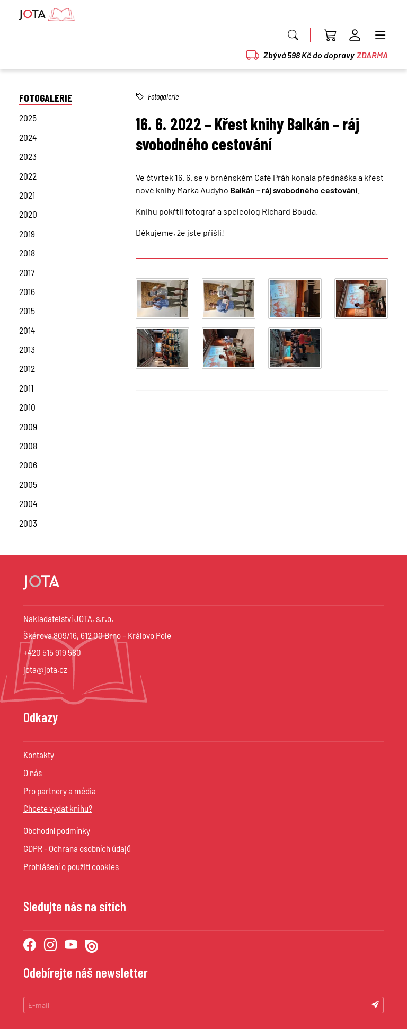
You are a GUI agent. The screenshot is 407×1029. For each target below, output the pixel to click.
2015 (27, 310)
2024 (28, 137)
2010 (27, 407)
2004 (28, 503)
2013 (27, 349)
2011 (26, 388)
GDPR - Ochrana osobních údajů (77, 848)
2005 (28, 484)
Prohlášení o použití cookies (71, 866)
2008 (28, 445)
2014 (27, 330)
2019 (27, 233)
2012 (27, 368)
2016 (27, 291)
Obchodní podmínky (56, 830)
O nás (32, 772)
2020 (28, 214)
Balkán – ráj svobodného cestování (294, 190)
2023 (28, 156)
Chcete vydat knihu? (57, 808)
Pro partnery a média (59, 790)
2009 (28, 426)
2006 (28, 465)
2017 (26, 272)
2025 (28, 117)
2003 (28, 523)
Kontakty (38, 754)
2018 (27, 253)
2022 (28, 176)
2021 (27, 195)
